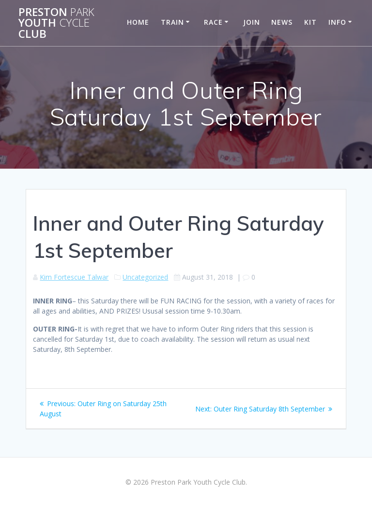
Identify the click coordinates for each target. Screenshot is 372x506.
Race (213, 22)
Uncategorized (145, 277)
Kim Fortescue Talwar (74, 277)
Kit (310, 22)
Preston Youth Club (56, 23)
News (282, 22)
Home (138, 22)
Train (172, 22)
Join (251, 22)
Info (337, 22)
